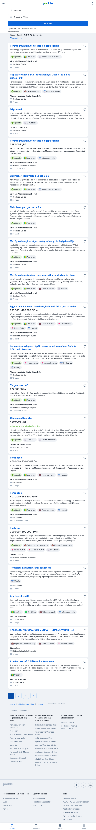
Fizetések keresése (70, 812)
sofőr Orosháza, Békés (44, 738)
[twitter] (83, 785)
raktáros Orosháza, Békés (45, 745)
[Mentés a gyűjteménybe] (85, 46)
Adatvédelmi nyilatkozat (72, 809)
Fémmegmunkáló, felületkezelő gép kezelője (34, 45)
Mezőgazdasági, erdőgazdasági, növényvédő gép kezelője (42, 241)
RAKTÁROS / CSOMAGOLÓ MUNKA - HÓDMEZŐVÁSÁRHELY (42, 630)
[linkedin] (90, 785)
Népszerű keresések (20, 710)
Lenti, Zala (14, 745)
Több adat (16, 38)
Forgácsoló (16, 457)
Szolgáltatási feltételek (72, 805)
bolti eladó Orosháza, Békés (46, 725)
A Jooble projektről (10, 798)
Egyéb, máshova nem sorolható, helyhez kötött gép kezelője (43, 306)
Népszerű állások (67, 722)
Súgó (5, 802)
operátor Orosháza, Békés (45, 741)
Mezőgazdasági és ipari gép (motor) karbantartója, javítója (42, 275)
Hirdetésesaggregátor (41, 802)
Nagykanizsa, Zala (17, 738)
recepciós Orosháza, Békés (46, 755)
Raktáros (15, 528)
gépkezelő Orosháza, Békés (46, 752)
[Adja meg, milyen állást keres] (48, 10)
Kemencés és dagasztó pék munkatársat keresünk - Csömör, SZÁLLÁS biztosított (43, 348)
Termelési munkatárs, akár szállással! (30, 567)
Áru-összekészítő (19, 596)
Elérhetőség (7, 805)
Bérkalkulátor (68, 819)
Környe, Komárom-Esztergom (21, 734)
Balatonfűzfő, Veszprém (19, 748)
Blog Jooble (37, 805)
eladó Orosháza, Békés (44, 759)
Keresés (48, 23)
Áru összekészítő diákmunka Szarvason (32, 661)
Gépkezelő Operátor (21, 418)
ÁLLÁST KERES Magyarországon (76, 802)
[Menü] (3, 3)
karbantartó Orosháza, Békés (46, 748)
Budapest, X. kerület (18, 758)
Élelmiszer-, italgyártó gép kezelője (29, 176)
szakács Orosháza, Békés (45, 728)
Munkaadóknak (39, 798)
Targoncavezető (19, 385)
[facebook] (76, 785)
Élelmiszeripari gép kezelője (25, 207)
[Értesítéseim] (92, 3)
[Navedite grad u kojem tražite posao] (48, 17)
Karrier (5, 809)
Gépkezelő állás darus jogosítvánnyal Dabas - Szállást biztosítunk (40, 76)
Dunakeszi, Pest (16, 761)
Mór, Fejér (14, 731)
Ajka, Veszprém (16, 741)
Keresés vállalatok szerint (73, 816)
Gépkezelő (16, 109)
